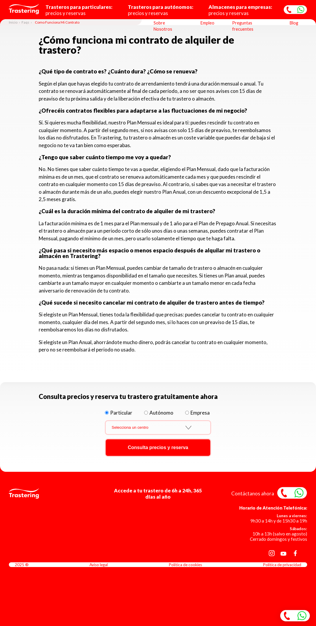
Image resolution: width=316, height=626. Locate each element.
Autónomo (161, 413)
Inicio (13, 22)
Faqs (25, 22)
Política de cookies (185, 564)
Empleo (207, 22)
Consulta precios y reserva (158, 447)
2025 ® (22, 564)
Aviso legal (98, 564)
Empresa (200, 413)
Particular (121, 413)
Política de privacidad (282, 564)
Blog (294, 22)
